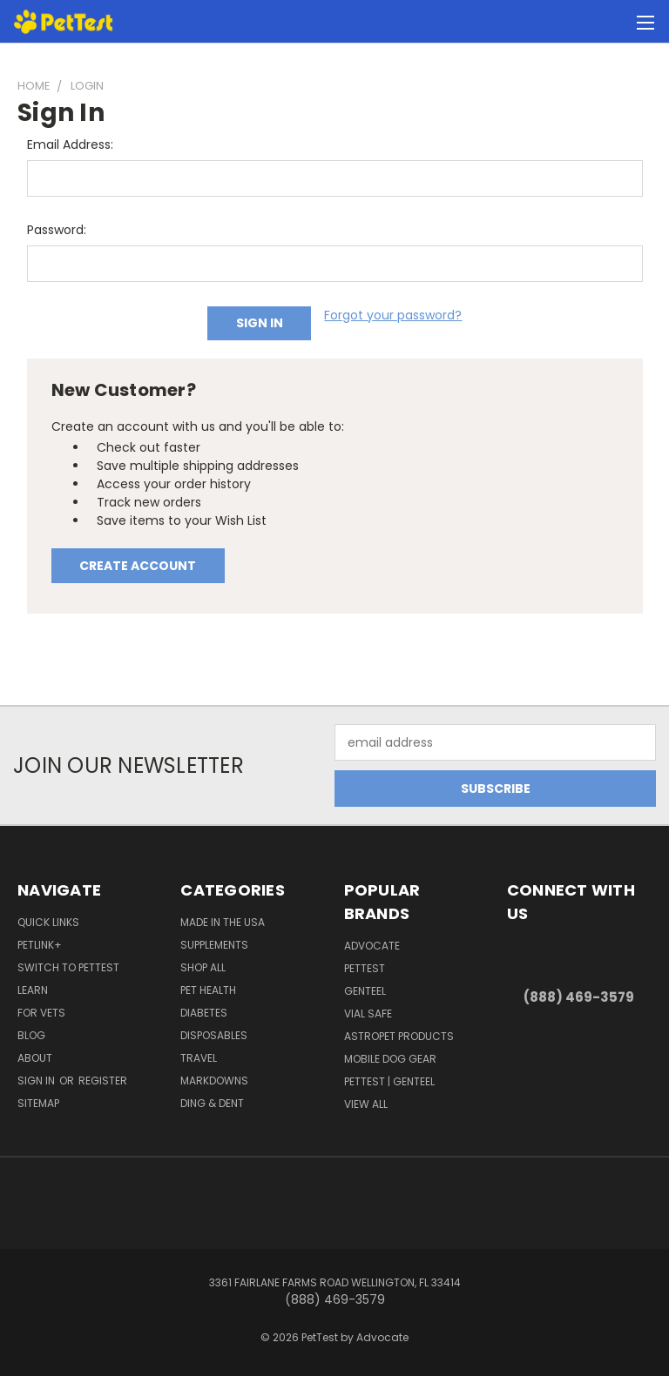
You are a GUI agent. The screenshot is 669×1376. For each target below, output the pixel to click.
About (34, 1057)
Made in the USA (222, 922)
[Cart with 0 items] (613, 21)
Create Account (137, 565)
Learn (32, 990)
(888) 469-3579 (579, 997)
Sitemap (38, 1103)
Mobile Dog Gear (390, 1058)
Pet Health (208, 990)
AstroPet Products (399, 1036)
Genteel (365, 990)
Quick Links (48, 922)
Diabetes (203, 1012)
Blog (31, 1035)
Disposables (213, 1035)
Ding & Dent (212, 1103)
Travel (198, 1057)
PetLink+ (39, 944)
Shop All (203, 967)
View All (366, 1104)
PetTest (364, 968)
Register (102, 1080)
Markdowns (214, 1080)
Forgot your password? (393, 315)
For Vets (41, 1012)
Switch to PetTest (68, 967)
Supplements (214, 944)
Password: (56, 229)
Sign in (37, 1080)
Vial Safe (368, 1013)
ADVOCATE (372, 945)
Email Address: (70, 144)
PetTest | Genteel (389, 1081)
